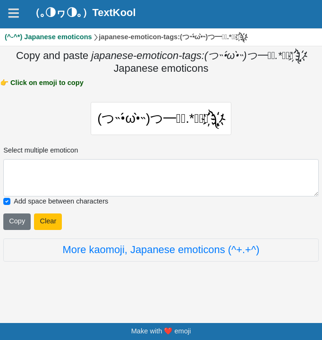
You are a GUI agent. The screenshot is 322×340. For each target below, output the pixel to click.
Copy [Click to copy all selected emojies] (17, 223)
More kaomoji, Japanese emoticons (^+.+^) (161, 252)
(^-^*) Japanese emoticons (48, 37)
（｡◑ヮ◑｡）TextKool (83, 12)
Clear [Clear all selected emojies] (48, 223)
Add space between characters (61, 203)
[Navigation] (14, 13)
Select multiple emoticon (40, 152)
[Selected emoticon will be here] (160, 180)
